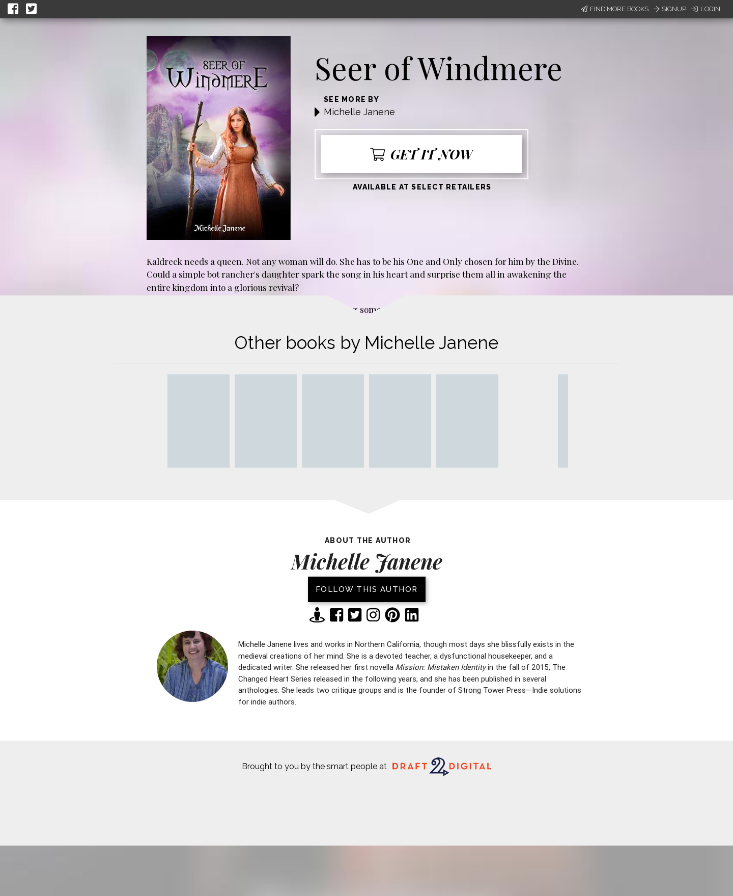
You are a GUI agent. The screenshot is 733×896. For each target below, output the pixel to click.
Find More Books (615, 9)
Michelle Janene (359, 111)
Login (705, 9)
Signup (670, 9)
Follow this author (367, 589)
